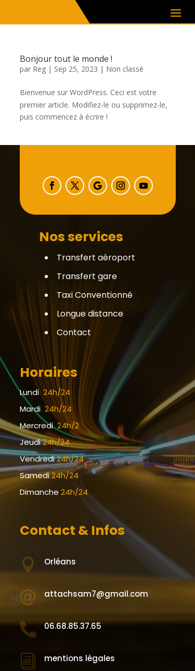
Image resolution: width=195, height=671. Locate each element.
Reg (39, 69)
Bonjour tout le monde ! (66, 58)
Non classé (125, 69)
